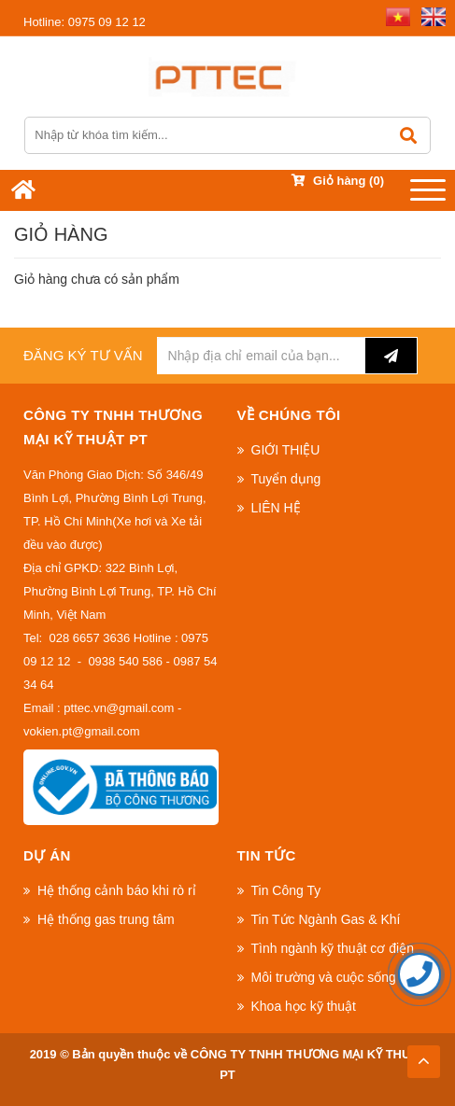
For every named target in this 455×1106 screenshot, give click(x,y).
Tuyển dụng (286, 478)
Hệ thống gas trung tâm (106, 919)
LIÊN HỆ (276, 507)
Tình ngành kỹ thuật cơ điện (332, 948)
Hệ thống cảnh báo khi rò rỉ (116, 890)
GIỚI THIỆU (285, 449)
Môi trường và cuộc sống (323, 977)
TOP (423, 1056)
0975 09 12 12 (84, 22)
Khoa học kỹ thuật (304, 1006)
